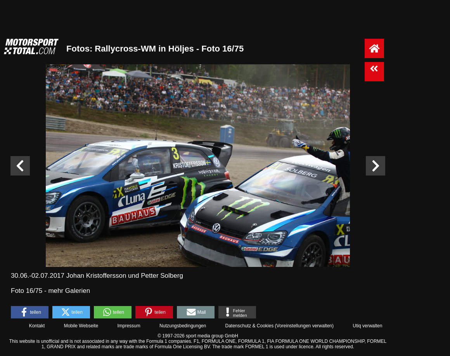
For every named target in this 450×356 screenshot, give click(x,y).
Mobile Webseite (81, 325)
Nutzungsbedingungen (182, 325)
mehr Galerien (69, 290)
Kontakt (37, 325)
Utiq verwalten (367, 325)
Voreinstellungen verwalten (304, 325)
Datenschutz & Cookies (249, 325)
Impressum (128, 325)
